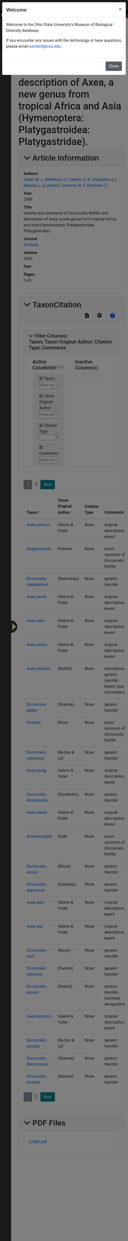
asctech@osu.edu (45, 46)
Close (114, 66)
